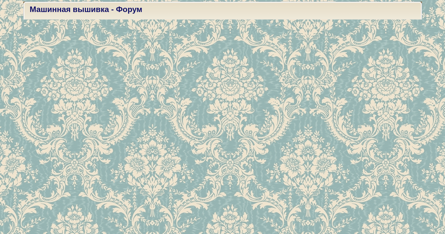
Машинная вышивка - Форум (86, 9)
